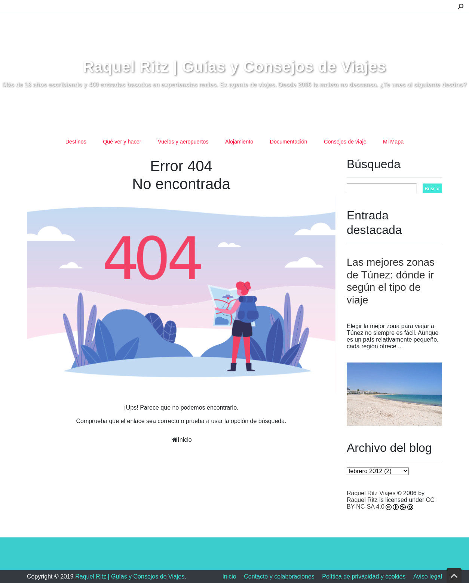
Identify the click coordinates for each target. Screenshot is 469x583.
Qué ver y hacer (122, 142)
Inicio (184, 440)
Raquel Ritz (362, 500)
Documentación (288, 142)
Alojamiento (239, 142)
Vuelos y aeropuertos (183, 142)
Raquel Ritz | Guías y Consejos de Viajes (234, 66)
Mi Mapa (393, 142)
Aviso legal (427, 576)
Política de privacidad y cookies (363, 576)
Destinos (75, 142)
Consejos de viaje (345, 142)
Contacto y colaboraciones (279, 576)
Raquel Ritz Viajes (371, 493)
